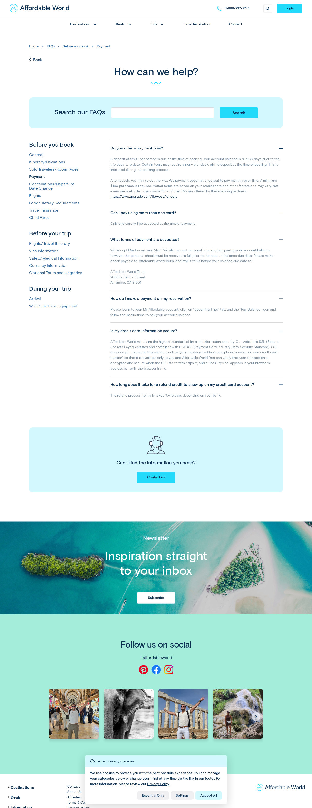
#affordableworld (156, 657)
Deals (123, 24)
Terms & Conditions (82, 802)
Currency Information (48, 265)
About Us (74, 792)
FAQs (51, 46)
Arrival (35, 299)
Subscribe (156, 597)
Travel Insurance (43, 210)
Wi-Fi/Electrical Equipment (53, 306)
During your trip (50, 288)
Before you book (75, 46)
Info (157, 24)
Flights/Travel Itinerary (49, 243)
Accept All (208, 795)
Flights (35, 196)
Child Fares (39, 217)
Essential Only (153, 795)
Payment (103, 46)
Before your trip (50, 233)
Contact (235, 24)
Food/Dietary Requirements (54, 203)
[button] (256, 716)
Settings (182, 795)
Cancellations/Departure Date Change (51, 186)
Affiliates (74, 797)
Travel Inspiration (196, 24)
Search (239, 113)
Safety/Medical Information (53, 258)
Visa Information (43, 251)
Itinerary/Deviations (47, 162)
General (36, 155)
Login (289, 8)
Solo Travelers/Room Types (53, 169)
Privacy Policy (158, 784)
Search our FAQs (79, 112)
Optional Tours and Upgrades (55, 273)
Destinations (83, 24)
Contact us (156, 477)
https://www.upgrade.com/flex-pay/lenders (143, 197)
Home (34, 46)
